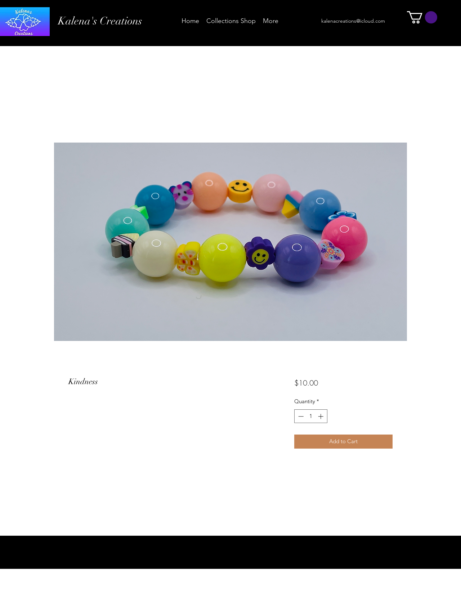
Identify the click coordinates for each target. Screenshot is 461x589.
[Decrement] (300, 416)
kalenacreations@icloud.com (353, 21)
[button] (422, 17)
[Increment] (321, 416)
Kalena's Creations (100, 21)
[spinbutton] (311, 416)
